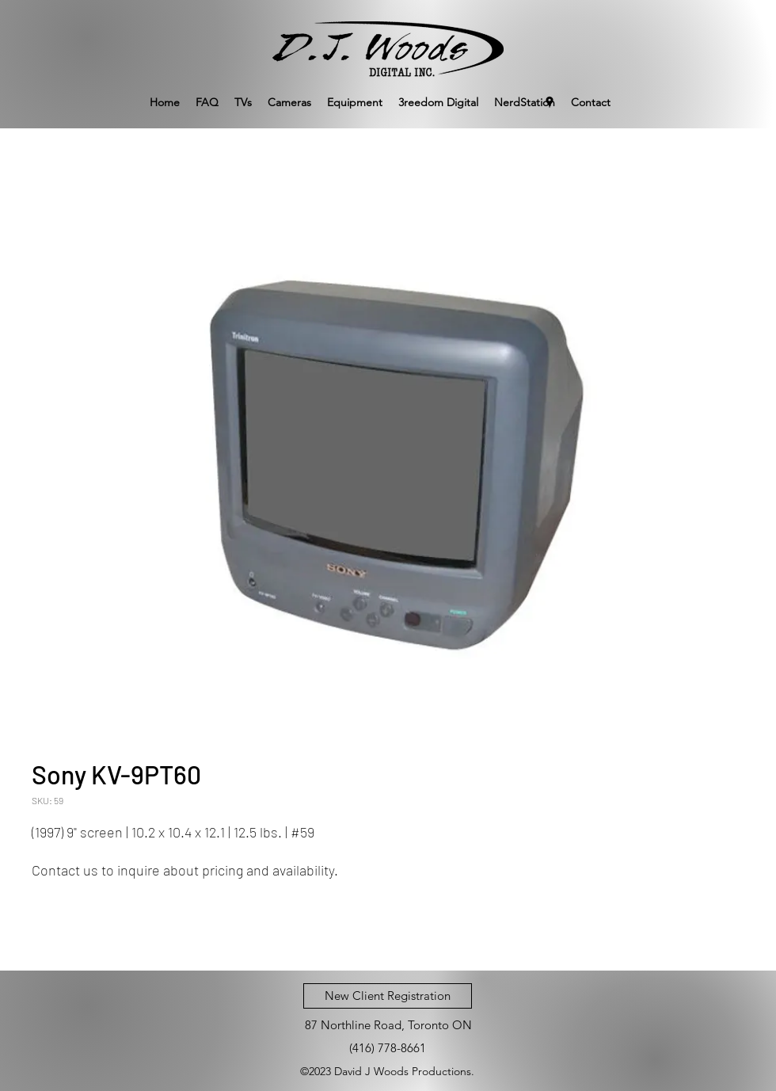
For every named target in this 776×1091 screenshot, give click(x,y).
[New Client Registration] (387, 996)
